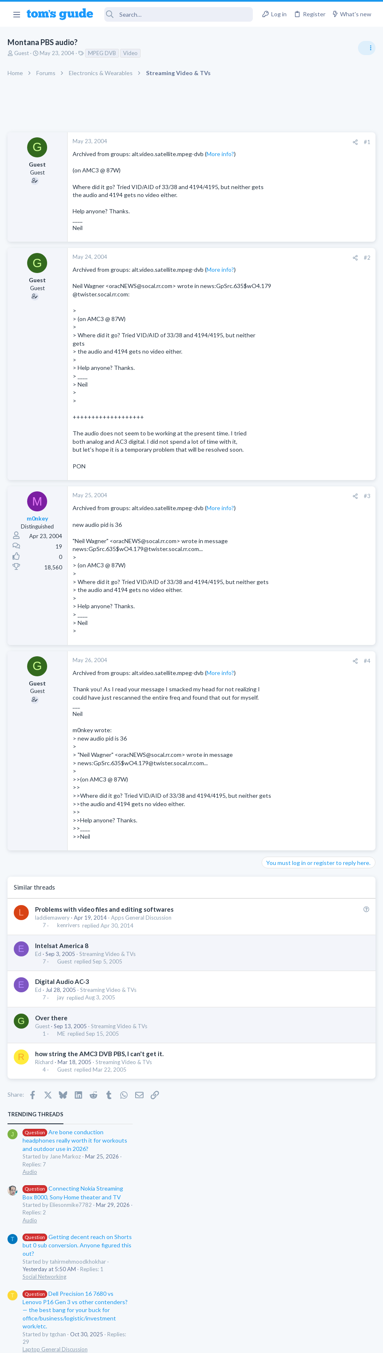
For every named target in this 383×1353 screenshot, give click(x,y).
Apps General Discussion (142, 1032)
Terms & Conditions (270, 1341)
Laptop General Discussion (297, 371)
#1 (232, 142)
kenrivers (69, 1040)
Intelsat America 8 (62, 1060)
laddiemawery (53, 1032)
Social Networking (286, 298)
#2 (232, 274)
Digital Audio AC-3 (63, 1096)
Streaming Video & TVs (108, 1068)
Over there (52, 1132)
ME (62, 1148)
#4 (232, 742)
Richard (45, 1176)
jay (61, 1112)
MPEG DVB (103, 53)
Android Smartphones (291, 412)
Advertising (101, 1341)
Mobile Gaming (283, 500)
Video (131, 53)
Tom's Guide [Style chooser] (315, 1306)
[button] (16, 14)
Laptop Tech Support (290, 460)
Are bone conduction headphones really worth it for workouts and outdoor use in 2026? (317, 162)
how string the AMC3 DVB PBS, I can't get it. (100, 1168)
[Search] (178, 14)
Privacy (213, 1341)
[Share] (221, 142)
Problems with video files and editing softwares (105, 1024)
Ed (39, 1068)
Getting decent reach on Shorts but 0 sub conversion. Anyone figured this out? (319, 267)
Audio (272, 193)
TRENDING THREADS (277, 136)
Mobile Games (298, 477)
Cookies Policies (160, 1341)
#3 (232, 561)
